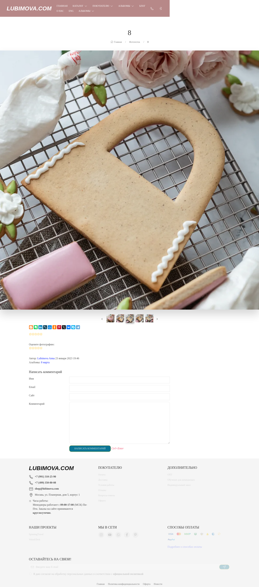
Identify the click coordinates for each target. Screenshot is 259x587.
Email (32, 383)
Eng (187, 7)
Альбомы (149, 7)
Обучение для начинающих (181, 477)
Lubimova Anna (46, 355)
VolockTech (34, 537)
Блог (164, 7)
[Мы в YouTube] (110, 533)
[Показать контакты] (219, 6)
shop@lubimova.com (47, 485)
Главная (84, 7)
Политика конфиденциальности (124, 580)
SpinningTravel (36, 532)
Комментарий (37, 400)
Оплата (101, 472)
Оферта (102, 498)
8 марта (45, 359)
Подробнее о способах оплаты (184, 544)
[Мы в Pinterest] (135, 533)
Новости (158, 580)
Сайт (32, 392)
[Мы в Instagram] (101, 533)
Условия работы (106, 483)
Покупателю (125, 7)
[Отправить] (224, 565)
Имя (31, 375)
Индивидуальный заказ (179, 483)
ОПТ (169, 472)
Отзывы (102, 488)
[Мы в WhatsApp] (118, 533)
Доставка (102, 477)
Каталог (102, 7)
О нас (176, 7)
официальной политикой (128, 571)
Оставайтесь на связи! (50, 556)
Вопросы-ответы (106, 493)
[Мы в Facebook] (127, 533)
